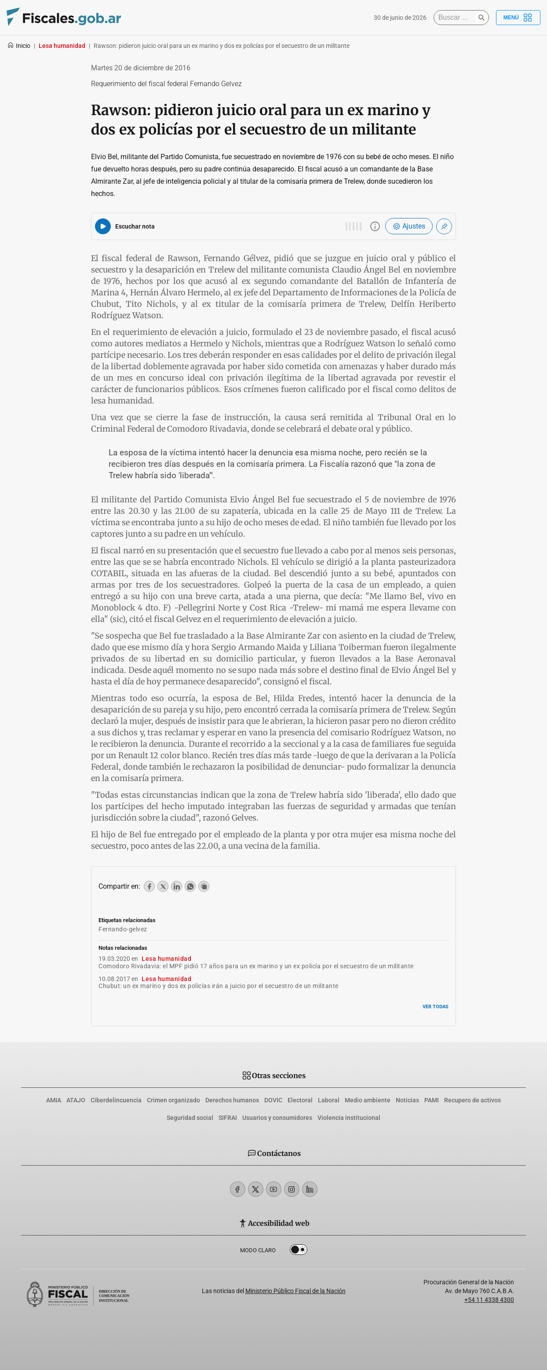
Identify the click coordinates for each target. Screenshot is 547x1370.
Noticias (407, 1100)
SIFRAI (228, 1117)
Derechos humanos (232, 1100)
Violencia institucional (348, 1117)
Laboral (328, 1100)
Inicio (18, 45)
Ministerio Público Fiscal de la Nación (295, 1290)
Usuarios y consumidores (277, 1117)
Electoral (300, 1100)
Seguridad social (190, 1117)
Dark (298, 1251)
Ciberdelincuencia (116, 1100)
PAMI (431, 1100)
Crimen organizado (173, 1100)
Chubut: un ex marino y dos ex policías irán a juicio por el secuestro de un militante (218, 985)
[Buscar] (456, 17)
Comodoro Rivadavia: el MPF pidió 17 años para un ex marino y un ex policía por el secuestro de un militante (256, 966)
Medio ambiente (367, 1100)
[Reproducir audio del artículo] (103, 226)
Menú (518, 17)
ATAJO (75, 1100)
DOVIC (273, 1100)
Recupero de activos (472, 1100)
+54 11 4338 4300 (489, 1299)
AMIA (53, 1100)
